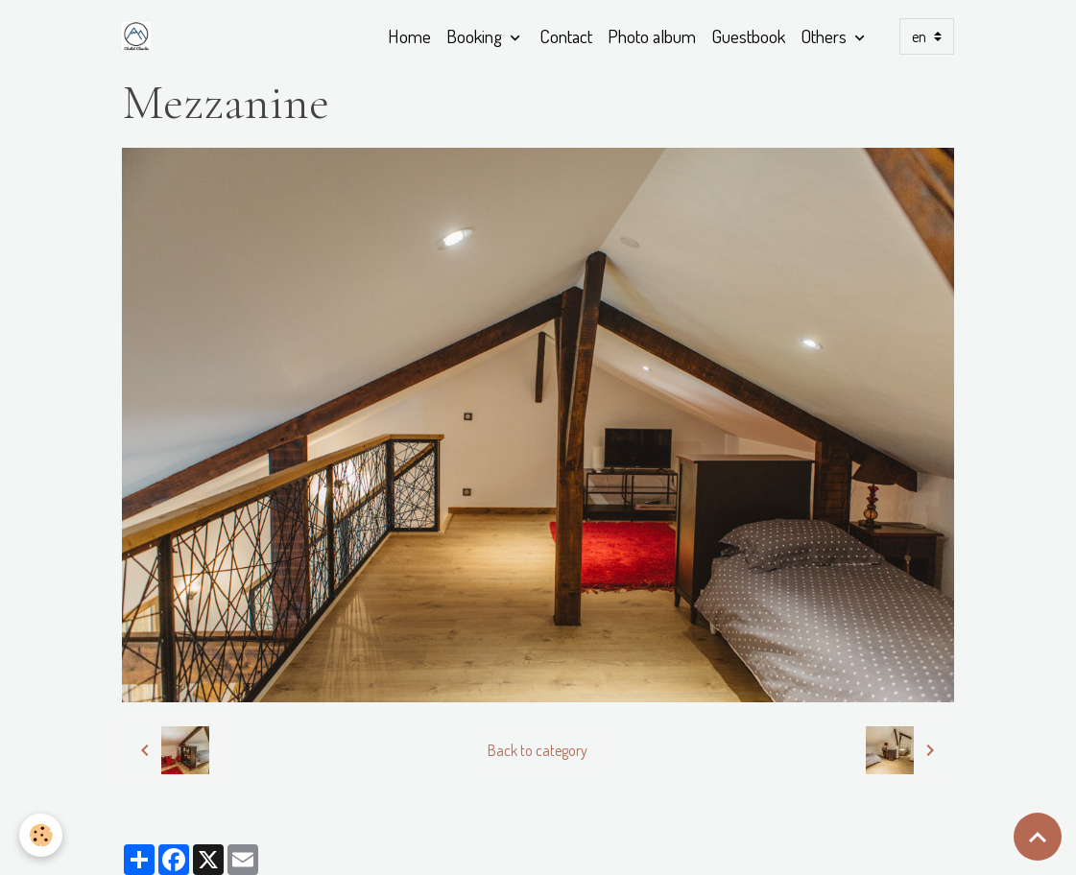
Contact (565, 36)
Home (409, 36)
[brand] (140, 36)
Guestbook (748, 36)
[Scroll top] (1038, 837)
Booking (476, 36)
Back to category (537, 750)
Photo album (652, 36)
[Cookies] (40, 835)
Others (825, 36)
